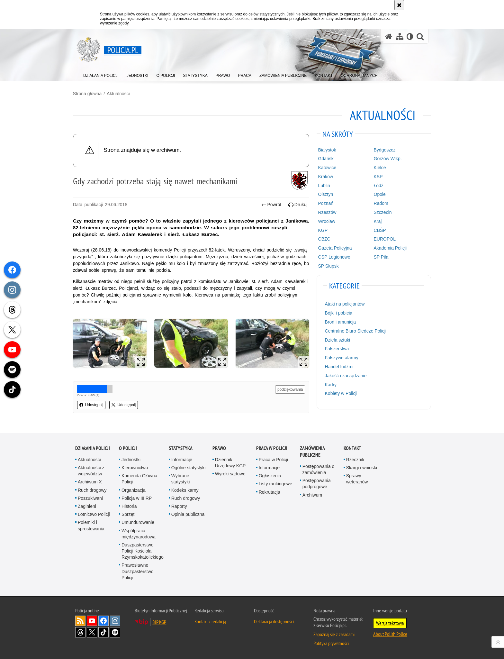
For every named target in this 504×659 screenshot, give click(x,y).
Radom (379, 203)
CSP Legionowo (333, 257)
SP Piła (379, 257)
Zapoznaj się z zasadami (334, 633)
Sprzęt (128, 513)
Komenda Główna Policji (139, 477)
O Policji (128, 447)
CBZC (323, 239)
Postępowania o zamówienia (318, 468)
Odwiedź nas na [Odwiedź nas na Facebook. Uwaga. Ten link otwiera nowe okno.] (103, 620)
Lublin (323, 185)
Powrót (271, 204)
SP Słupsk (327, 265)
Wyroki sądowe (230, 472)
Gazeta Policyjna (334, 248)
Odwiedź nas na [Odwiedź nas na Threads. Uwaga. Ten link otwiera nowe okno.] (80, 631)
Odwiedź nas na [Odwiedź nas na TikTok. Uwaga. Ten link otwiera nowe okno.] (103, 631)
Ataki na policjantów (344, 304)
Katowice (326, 167)
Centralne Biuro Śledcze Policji (354, 330)
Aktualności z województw (91, 469)
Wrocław (325, 221)
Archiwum (312, 494)
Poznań (324, 203)
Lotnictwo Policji (94, 513)
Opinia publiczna (188, 513)
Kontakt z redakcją (210, 620)
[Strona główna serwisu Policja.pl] (388, 36)
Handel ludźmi (338, 366)
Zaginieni (87, 505)
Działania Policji (92, 447)
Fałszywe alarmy (340, 357)
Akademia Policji (388, 248)
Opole (378, 194)
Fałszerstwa (336, 348)
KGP (322, 230)
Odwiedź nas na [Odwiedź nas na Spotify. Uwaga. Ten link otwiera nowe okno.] (115, 631)
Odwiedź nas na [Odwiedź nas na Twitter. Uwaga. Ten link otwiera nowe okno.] (92, 631)
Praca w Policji (271, 447)
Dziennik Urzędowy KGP (230, 461)
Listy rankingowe (275, 482)
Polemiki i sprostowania (91, 524)
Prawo (219, 447)
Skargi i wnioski (361, 466)
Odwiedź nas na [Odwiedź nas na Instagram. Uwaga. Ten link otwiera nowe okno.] (115, 620)
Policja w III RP (137, 497)
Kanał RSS (80, 620)
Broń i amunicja (339, 322)
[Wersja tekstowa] (410, 36)
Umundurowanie (138, 521)
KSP (376, 176)
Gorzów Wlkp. (386, 158)
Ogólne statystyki (188, 466)
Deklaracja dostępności (274, 620)
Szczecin (381, 212)
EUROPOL (383, 239)
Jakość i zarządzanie (345, 375)
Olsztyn (324, 194)
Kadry (330, 384)
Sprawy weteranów (357, 477)
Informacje (181, 458)
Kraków (324, 176)
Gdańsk (325, 158)
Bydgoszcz (383, 149)
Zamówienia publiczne (312, 450)
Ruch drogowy (92, 489)
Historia (129, 505)
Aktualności (120, 93)
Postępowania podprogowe (316, 482)
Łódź (377, 185)
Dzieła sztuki (336, 339)
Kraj (376, 221)
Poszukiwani (90, 497)
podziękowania (289, 389)
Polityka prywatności (331, 642)
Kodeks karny (185, 489)
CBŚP (378, 230)
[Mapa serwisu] (399, 36)
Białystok (326, 149)
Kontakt (352, 447)
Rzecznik (355, 458)
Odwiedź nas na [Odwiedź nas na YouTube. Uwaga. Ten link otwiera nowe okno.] (92, 620)
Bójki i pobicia (338, 313)
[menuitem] (101, 74)
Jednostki (131, 458)
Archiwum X (90, 480)
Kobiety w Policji (340, 393)
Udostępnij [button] (94, 404)
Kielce (378, 167)
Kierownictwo (135, 466)
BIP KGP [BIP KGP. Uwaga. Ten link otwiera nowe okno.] (159, 621)
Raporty (179, 505)
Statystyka (181, 447)
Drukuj (297, 204)
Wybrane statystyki (180, 477)
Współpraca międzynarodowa (139, 532)
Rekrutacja (269, 491)
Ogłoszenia (270, 474)
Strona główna (89, 93)
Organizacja (134, 489)
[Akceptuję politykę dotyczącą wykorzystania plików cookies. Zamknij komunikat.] (399, 5)
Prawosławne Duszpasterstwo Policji (138, 570)
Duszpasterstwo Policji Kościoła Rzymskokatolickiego (143, 550)
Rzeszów (326, 212)
